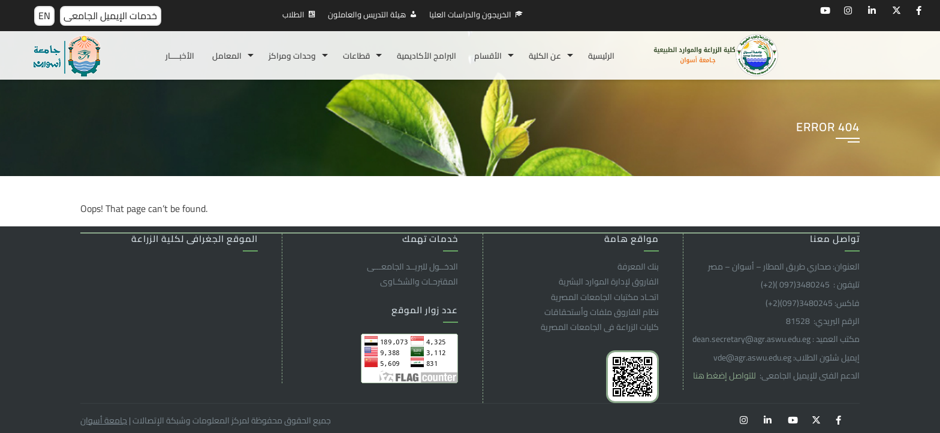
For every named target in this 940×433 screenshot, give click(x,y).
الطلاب (293, 14)
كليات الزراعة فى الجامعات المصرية (600, 327)
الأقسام (488, 55)
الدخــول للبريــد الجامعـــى (412, 266)
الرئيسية (601, 55)
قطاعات (356, 55)
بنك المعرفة (638, 266)
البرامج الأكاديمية (426, 55)
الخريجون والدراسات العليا (470, 14)
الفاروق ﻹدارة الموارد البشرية (609, 281)
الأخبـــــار (179, 55)
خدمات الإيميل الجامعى (110, 16)
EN (44, 16)
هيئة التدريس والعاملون (367, 14)
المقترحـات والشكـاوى (419, 281)
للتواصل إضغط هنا (725, 375)
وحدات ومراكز (292, 55)
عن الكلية (545, 55)
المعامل (227, 55)
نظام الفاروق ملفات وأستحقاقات (601, 312)
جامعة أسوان (103, 420)
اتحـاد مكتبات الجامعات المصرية (605, 297)
